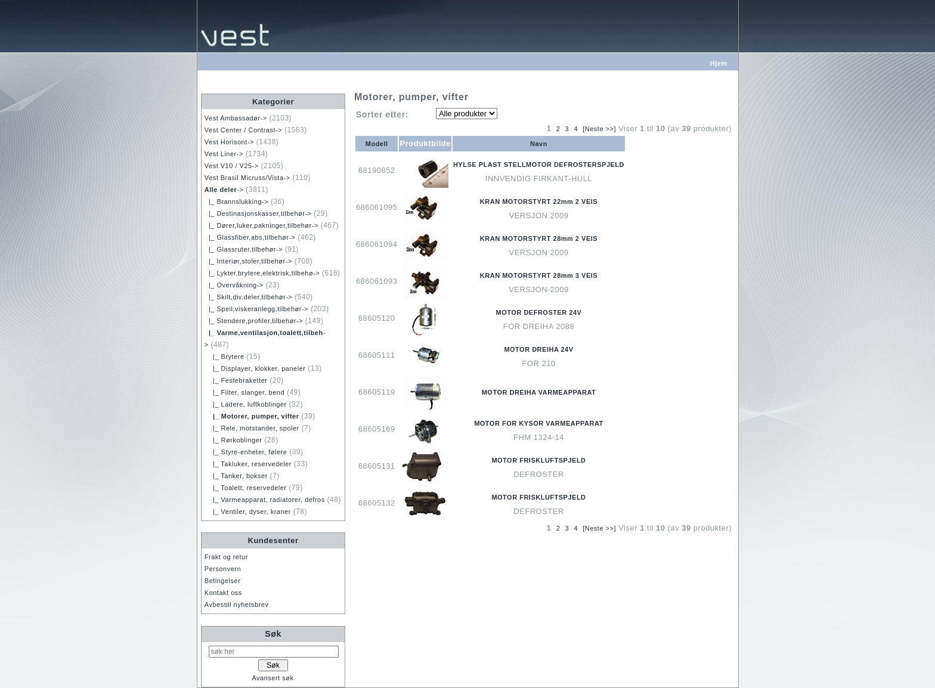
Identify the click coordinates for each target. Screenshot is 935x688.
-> (224, 189)
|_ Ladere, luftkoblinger (246, 404)
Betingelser (223, 580)
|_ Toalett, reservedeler (246, 487)
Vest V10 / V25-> (232, 165)
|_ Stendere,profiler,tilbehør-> (254, 320)
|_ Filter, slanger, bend (244, 392)
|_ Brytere (224, 356)
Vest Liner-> (224, 153)
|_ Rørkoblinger (233, 440)
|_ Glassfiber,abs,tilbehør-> (250, 237)
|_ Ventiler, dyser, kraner (248, 511)
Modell (377, 143)
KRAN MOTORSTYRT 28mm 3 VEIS (538, 275)
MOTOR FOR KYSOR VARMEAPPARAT (538, 423)
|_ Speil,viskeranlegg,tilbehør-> (256, 308)
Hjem (718, 63)
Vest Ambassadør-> (236, 118)
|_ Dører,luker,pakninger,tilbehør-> (261, 225)
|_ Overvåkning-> (234, 285)
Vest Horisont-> (229, 141)
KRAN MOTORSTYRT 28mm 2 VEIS (538, 238)
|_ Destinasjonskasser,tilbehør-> (258, 213)
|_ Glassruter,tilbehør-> (244, 249)
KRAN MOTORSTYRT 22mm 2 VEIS (538, 201)
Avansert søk (272, 677)
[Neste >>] (599, 128)
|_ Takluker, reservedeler (248, 463)
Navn (538, 143)
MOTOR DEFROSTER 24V (539, 312)
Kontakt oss (223, 592)
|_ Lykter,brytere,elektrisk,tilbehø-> (262, 273)
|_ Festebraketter (236, 380)
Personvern (223, 568)
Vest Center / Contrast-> (243, 130)
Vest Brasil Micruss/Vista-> (247, 177)
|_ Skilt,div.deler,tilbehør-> (248, 296)
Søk (273, 634)
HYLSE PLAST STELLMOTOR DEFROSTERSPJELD (538, 164)
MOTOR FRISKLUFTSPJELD (538, 460)
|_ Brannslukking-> (236, 201)
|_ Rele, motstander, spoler (252, 428)
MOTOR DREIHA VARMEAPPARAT (539, 392)
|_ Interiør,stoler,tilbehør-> (248, 261)
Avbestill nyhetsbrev (237, 604)
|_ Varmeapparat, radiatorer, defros (265, 499)
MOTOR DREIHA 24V (538, 349)
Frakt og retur (226, 556)
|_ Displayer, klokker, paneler (255, 368)
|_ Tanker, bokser (236, 475)
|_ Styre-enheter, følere (246, 451)
